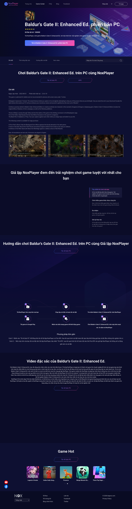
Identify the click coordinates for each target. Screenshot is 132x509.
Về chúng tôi (47, 498)
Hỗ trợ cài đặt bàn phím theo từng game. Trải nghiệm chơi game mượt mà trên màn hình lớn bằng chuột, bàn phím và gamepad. (105, 194)
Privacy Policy (107, 498)
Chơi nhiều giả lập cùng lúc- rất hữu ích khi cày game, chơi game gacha (104, 214)
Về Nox (45, 496)
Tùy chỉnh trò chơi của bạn (100, 189)
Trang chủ (28, 4)
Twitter (66, 501)
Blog (57, 4)
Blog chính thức (48, 501)
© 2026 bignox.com (109, 496)
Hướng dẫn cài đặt (41, 60)
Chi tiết (11, 60)
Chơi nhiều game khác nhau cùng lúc (104, 200)
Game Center (40, 4)
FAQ (50, 4)
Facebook (66, 4)
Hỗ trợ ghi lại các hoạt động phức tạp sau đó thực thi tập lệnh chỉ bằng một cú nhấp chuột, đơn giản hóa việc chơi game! (105, 224)
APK (79, 80)
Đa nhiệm (95, 210)
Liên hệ (66, 496)
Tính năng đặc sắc (24, 60)
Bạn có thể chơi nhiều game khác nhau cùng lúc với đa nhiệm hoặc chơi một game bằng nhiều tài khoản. (105, 204)
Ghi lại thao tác (97, 220)
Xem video (56, 60)
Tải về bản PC (52, 80)
